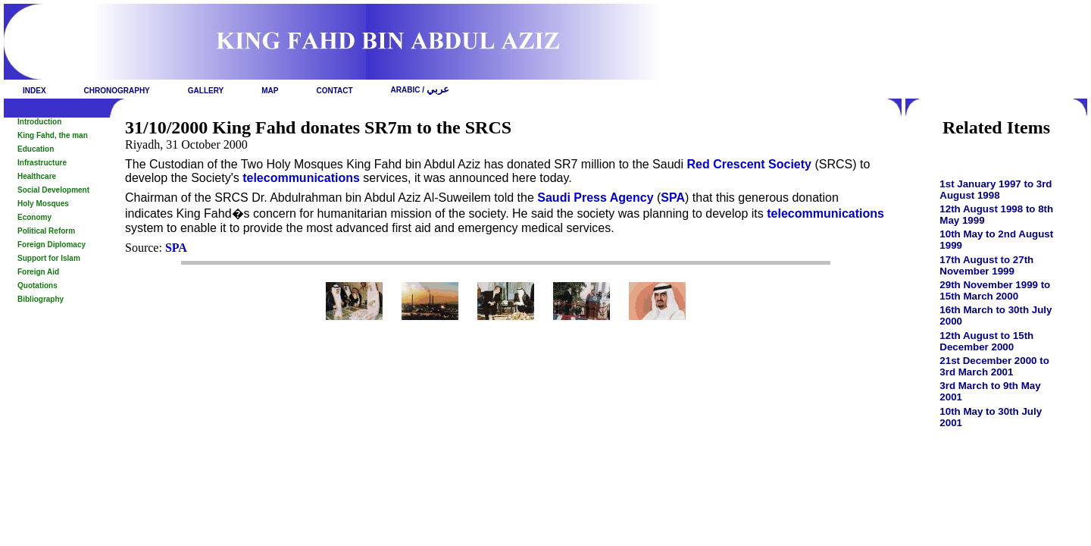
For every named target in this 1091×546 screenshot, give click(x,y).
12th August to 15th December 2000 (986, 341)
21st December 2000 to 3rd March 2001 (994, 366)
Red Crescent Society (748, 164)
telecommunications (301, 177)
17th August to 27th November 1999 (986, 265)
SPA (673, 197)
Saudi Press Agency (595, 197)
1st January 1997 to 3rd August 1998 (995, 189)
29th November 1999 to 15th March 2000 (994, 290)
